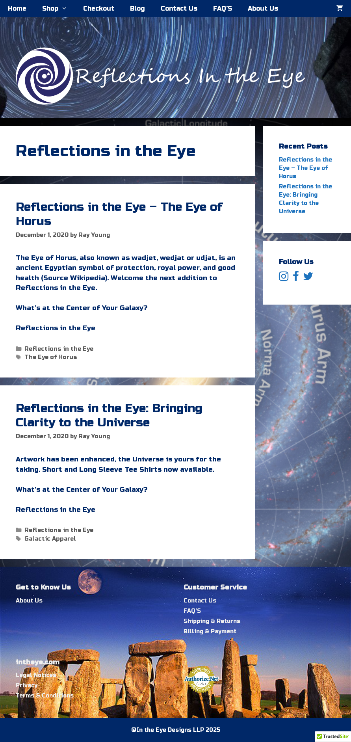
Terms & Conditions (45, 695)
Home (17, 8)
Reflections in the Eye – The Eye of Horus (305, 168)
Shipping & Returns (212, 621)
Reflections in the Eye (58, 349)
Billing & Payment (210, 631)
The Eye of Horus (50, 357)
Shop (58, 8)
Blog (137, 8)
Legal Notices (36, 675)
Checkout (98, 8)
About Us (263, 8)
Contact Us (179, 8)
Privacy (26, 685)
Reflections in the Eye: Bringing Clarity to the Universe (109, 415)
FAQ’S (222, 8)
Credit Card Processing (201, 698)
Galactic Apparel (50, 539)
